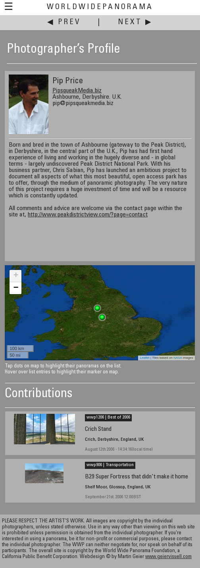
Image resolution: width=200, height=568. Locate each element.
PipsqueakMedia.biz (77, 91)
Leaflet (145, 358)
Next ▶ (135, 22)
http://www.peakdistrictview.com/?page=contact (88, 215)
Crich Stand (98, 429)
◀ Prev (64, 22)
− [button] (15, 288)
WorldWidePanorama (100, 7)
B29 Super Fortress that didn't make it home (136, 477)
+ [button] (15, 276)
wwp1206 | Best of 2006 (108, 417)
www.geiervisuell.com (168, 557)
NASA (177, 358)
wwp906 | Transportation (110, 465)
